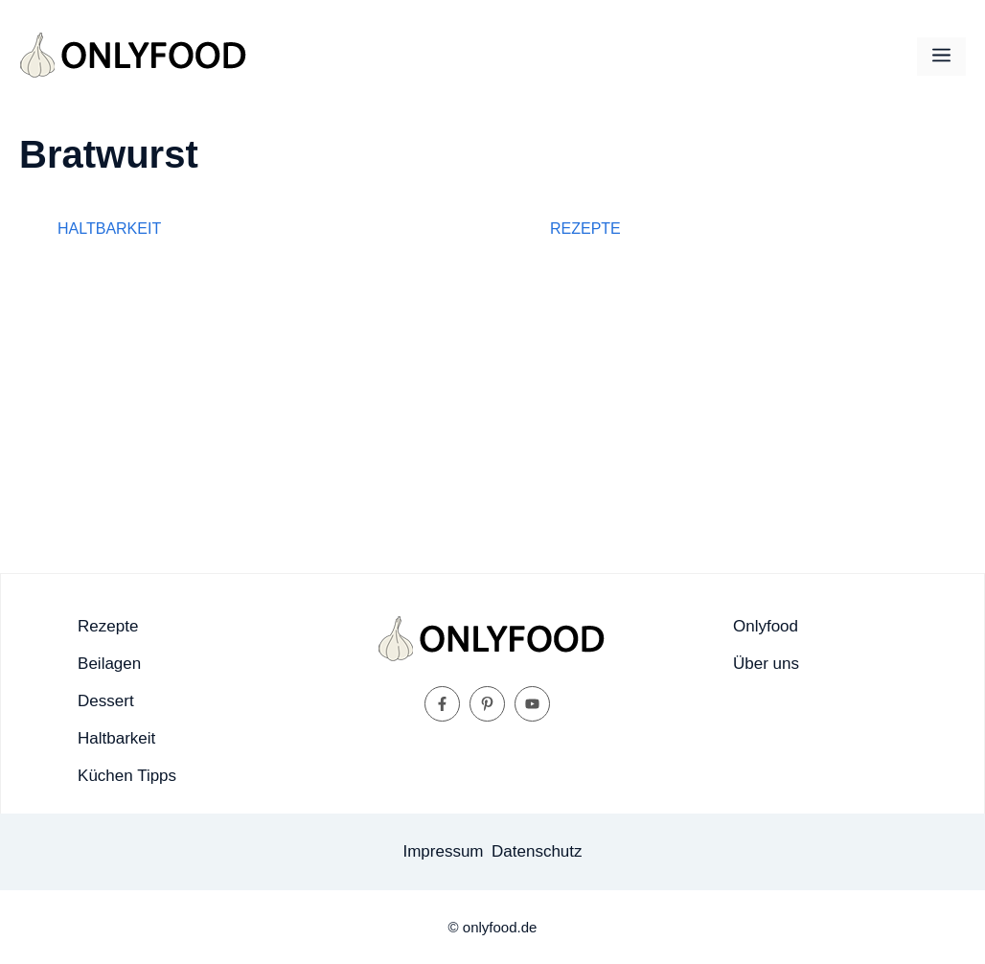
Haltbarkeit (109, 228)
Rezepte (585, 228)
